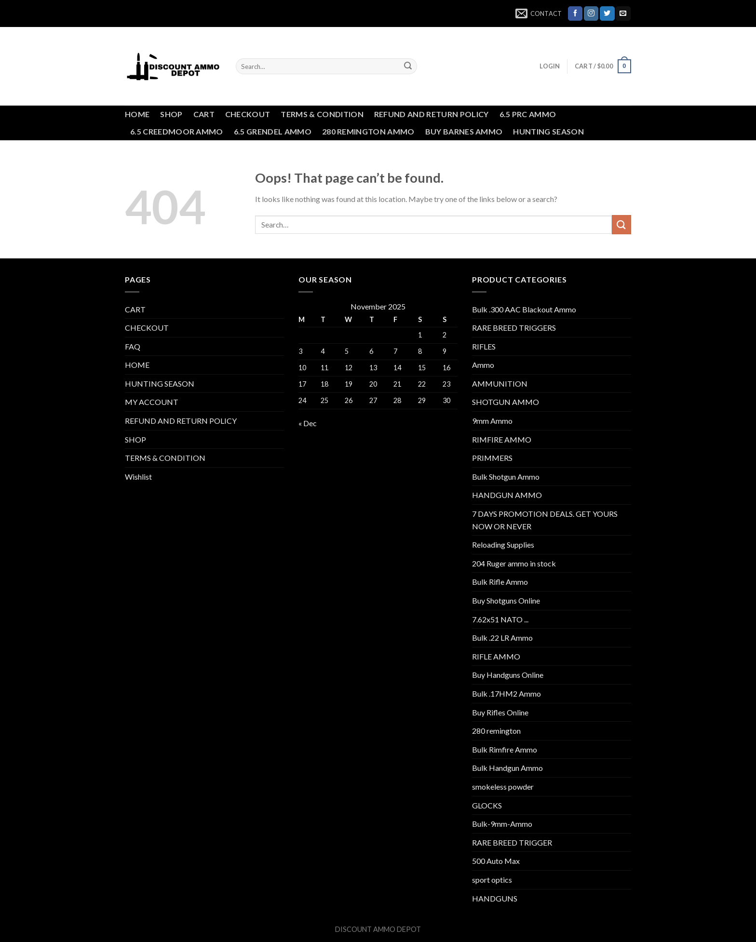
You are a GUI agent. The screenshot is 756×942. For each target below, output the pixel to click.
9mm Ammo (492, 420)
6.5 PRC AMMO (528, 114)
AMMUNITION (499, 383)
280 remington (496, 730)
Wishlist (138, 476)
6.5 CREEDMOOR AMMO (176, 131)
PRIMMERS (492, 457)
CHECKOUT (247, 114)
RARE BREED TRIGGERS (514, 327)
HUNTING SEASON (548, 131)
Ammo (483, 364)
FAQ (132, 346)
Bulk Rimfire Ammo (504, 749)
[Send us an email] (623, 13)
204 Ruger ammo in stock (514, 563)
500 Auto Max (496, 860)
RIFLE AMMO (496, 656)
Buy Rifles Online (500, 712)
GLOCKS (487, 805)
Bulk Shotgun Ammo (506, 476)
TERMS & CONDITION (322, 114)
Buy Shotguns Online (506, 600)
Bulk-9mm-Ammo (502, 823)
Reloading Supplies (503, 544)
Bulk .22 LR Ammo (502, 637)
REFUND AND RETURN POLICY (431, 114)
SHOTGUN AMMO (505, 401)
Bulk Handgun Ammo (507, 767)
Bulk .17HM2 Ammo (506, 693)
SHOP (171, 114)
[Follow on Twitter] (607, 13)
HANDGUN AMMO (507, 494)
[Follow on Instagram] (591, 13)
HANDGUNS (494, 898)
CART (204, 114)
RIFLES (484, 346)
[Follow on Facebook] (575, 13)
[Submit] (408, 66)
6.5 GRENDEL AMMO (272, 131)
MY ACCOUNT (151, 401)
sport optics (492, 879)
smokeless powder (503, 786)
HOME (137, 114)
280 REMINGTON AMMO (368, 131)
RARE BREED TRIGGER (512, 842)
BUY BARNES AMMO (464, 131)
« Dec (307, 423)
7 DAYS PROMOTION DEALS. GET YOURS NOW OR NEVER (545, 520)
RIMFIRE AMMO (501, 439)
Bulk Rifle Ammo (500, 581)
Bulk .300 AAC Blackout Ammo (524, 309)
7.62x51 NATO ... (500, 619)
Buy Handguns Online (507, 674)
